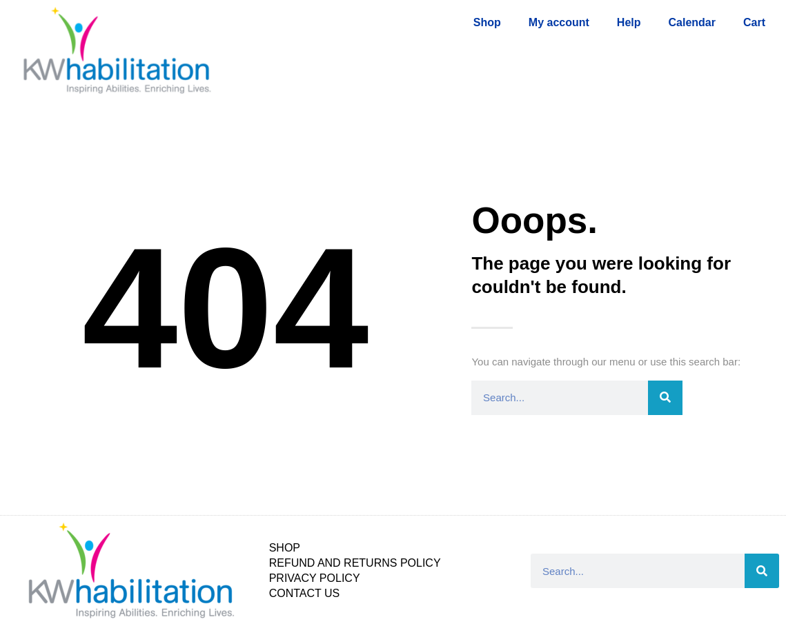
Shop (487, 22)
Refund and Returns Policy (355, 563)
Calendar (692, 22)
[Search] (665, 398)
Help (629, 22)
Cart (754, 22)
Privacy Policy (314, 578)
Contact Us (304, 593)
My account (559, 22)
